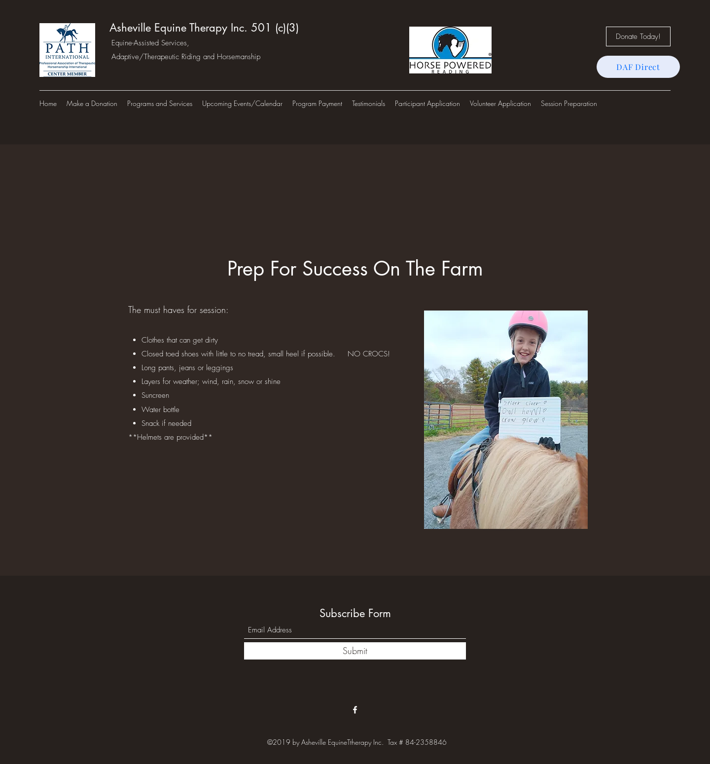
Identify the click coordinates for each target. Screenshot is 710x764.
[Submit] (355, 651)
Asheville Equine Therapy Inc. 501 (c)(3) (204, 28)
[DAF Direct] (638, 67)
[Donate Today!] (638, 36)
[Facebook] (355, 710)
